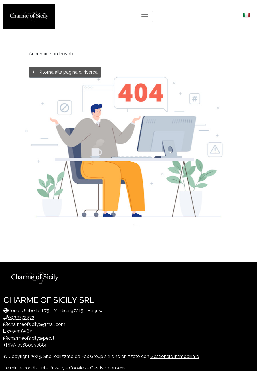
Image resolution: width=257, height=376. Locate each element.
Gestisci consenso (109, 368)
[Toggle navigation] (145, 16)
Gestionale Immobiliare (174, 356)
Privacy (57, 368)
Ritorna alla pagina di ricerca (65, 72)
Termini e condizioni (24, 368)
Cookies (77, 368)
